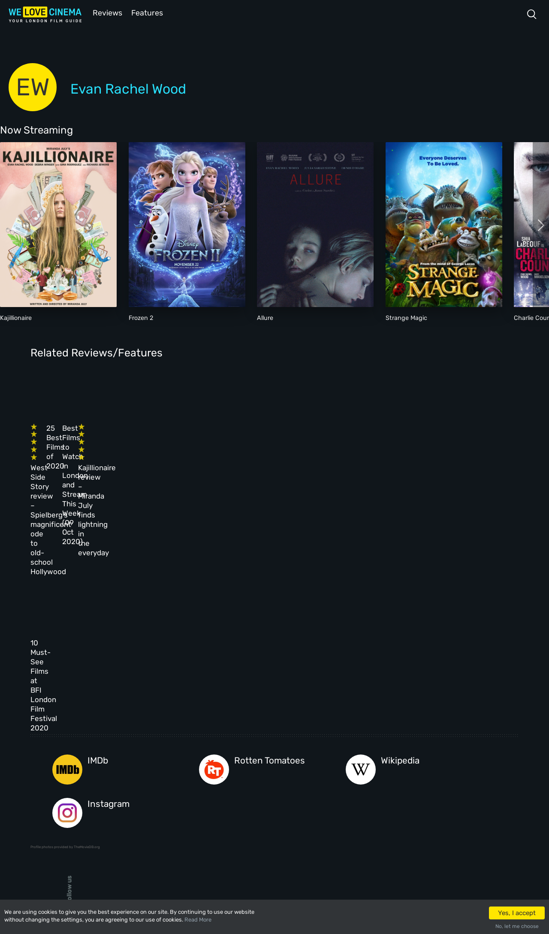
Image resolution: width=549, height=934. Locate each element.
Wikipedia (400, 608)
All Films (115, 786)
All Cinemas (171, 749)
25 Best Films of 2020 (182, 434)
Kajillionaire (16, 317)
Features (148, 12)
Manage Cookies (235, 823)
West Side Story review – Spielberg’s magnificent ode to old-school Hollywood (77, 453)
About (221, 749)
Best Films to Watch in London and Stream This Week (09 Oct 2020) (301, 443)
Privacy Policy (233, 805)
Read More (197, 919)
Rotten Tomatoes (269, 608)
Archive (224, 768)
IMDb (97, 608)
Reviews (106, 12)
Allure (265, 317)
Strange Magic (406, 317)
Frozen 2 (141, 317)
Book (109, 768)
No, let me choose (517, 926)
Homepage (116, 749)
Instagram (108, 651)
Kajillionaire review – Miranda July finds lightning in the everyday (422, 453)
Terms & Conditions (240, 786)
